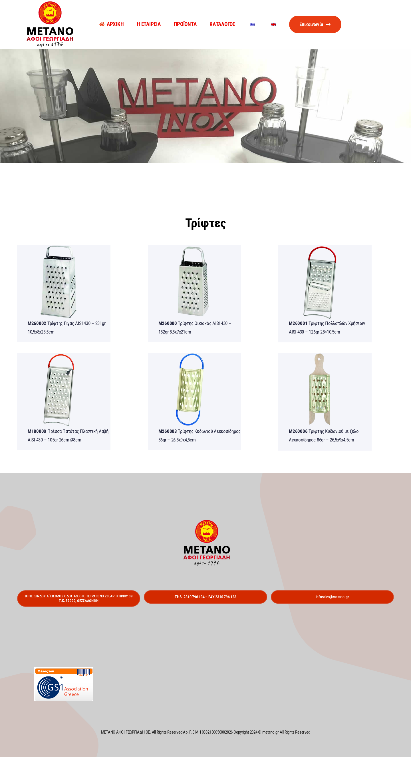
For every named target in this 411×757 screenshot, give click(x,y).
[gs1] (63, 669)
